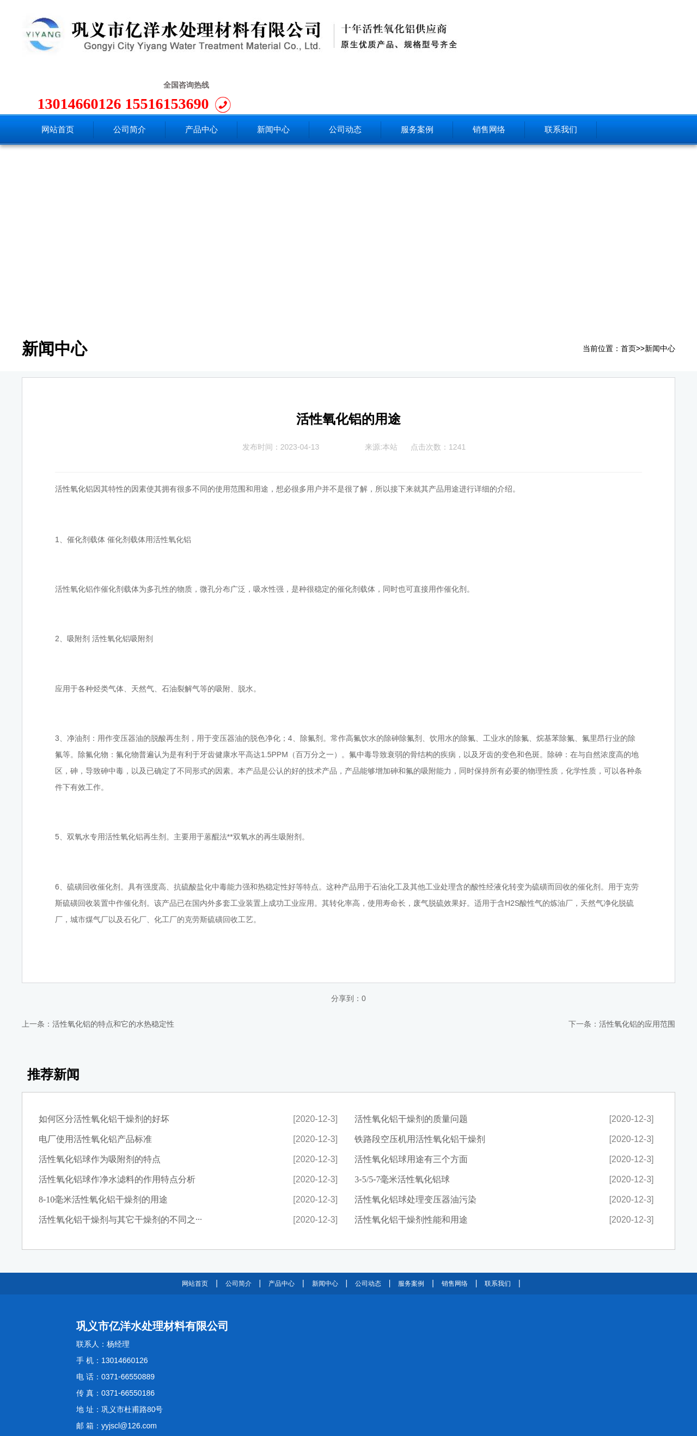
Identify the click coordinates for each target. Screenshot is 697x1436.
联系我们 (498, 1234)
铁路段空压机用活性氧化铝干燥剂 (419, 1089)
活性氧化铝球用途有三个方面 (411, 1109)
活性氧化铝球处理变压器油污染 (415, 1150)
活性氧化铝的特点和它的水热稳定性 (113, 975)
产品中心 (281, 1234)
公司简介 (238, 1234)
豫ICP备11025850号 (203, 1424)
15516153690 (611, 37)
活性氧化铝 (74, 439)
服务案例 (411, 1234)
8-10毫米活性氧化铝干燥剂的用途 (103, 1150)
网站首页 (195, 1234)
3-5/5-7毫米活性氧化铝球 (402, 1129)
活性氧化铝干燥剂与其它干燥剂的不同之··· (120, 1170)
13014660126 (526, 37)
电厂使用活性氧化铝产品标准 (95, 1089)
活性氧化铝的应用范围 (637, 975)
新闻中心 (660, 299)
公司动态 (368, 1234)
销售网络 (455, 1234)
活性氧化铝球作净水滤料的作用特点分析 (117, 1129)
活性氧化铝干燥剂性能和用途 (411, 1170)
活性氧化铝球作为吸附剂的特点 (100, 1109)
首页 (628, 299)
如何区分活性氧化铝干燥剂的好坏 (104, 1069)
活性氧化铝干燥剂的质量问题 (411, 1069)
